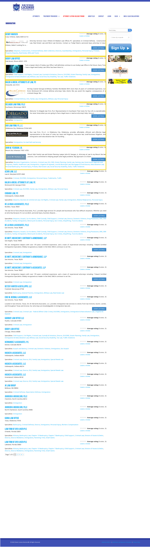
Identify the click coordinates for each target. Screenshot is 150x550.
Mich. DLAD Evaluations (131, 16)
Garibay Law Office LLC (14, 318)
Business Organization (21, 162)
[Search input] (118, 30)
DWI (52, 162)
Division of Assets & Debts (94, 435)
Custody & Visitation (49, 74)
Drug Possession (93, 219)
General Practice (27, 293)
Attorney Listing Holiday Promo (73, 16)
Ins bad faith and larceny (32, 142)
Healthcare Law (24, 164)
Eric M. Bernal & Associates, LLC (18, 297)
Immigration (76, 51)
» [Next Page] (23, 454)
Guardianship (67, 51)
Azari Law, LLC (11, 171)
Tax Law (60, 77)
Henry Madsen (11, 34)
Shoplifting (67, 221)
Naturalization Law (97, 164)
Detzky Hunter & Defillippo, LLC (18, 286)
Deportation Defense (33, 392)
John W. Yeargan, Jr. (13, 147)
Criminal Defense (37, 51)
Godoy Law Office (12, 58)
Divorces (58, 51)
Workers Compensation (70, 425)
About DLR (91, 16)
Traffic (59, 178)
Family (14, 221)
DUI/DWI (67, 74)
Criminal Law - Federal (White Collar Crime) (38, 312)
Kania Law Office (12, 418)
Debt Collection (49, 51)
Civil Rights (28, 74)
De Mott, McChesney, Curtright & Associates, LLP (25, 267)
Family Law (86, 74)
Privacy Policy (136, 542)
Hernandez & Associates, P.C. (17, 342)
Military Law (34, 77)
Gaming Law (79, 162)
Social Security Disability (48, 77)
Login (109, 16)
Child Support (18, 74)
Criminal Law (37, 74)
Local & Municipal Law (63, 164)
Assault (23, 219)
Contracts (33, 162)
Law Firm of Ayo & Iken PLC (16, 428)
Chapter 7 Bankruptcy (56, 435)
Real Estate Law (44, 167)
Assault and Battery (20, 349)
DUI (27, 99)
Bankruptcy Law (25, 435)
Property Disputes (11, 53)
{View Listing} (98, 48)
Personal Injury (87, 51)
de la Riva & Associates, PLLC (17, 204)
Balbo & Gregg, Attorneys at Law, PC (20, 82)
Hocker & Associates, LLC (15, 352)
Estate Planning (76, 74)
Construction (25, 51)
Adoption (17, 51)
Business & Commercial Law (30, 200)
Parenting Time (39, 438)
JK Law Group (10, 385)
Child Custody (41, 219)
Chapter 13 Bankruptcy (39, 435)
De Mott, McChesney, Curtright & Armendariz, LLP (26, 238)
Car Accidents (31, 219)
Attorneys (36, 16)
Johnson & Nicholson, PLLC (16, 396)
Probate (96, 51)
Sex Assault (65, 349)
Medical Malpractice (84, 200)
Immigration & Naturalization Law (17, 77)
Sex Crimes (58, 221)
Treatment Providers (50, 16)
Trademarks (52, 178)
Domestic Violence (79, 219)
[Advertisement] (120, 110)
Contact (101, 16)
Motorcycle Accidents (34, 221)
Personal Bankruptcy (12, 167)
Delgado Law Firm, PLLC (15, 104)
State (70, 167)
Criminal (16, 178)
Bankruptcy (17, 293)
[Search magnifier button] (130, 30)
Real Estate (23, 53)
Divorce (60, 74)
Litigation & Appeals (47, 164)
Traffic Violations (70, 77)
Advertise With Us (106, 542)
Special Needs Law (57, 359)
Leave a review (84, 36)
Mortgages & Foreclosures (80, 164)
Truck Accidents (77, 221)
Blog (116, 16)
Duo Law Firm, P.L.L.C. (14, 125)
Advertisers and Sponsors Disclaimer (122, 542)
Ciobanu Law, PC (11, 193)
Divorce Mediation (17, 438)
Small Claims (50, 438)
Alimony (16, 435)
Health (15, 164)
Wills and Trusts (33, 53)
